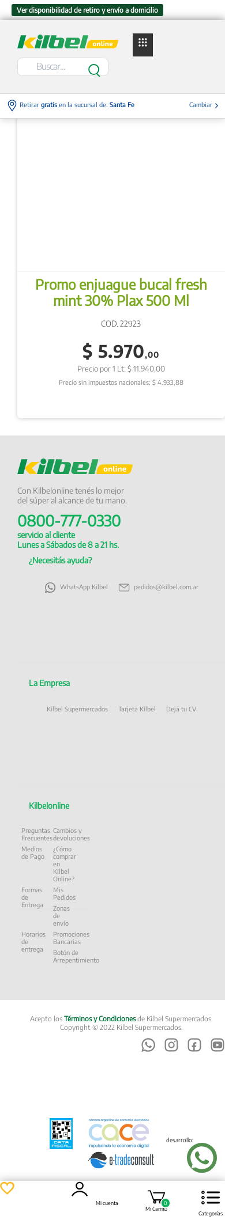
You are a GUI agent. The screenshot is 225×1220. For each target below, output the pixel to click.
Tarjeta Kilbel (137, 709)
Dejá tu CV (181, 709)
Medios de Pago (32, 852)
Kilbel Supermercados (77, 709)
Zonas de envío (61, 915)
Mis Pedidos (64, 893)
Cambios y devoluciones (71, 834)
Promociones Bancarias (71, 937)
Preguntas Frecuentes (36, 834)
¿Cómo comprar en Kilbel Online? (64, 863)
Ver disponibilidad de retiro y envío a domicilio (87, 10)
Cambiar (204, 104)
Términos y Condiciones (100, 1018)
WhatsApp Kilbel (76, 587)
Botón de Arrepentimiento (76, 956)
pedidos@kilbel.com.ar (158, 587)
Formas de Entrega (32, 897)
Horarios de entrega (33, 941)
